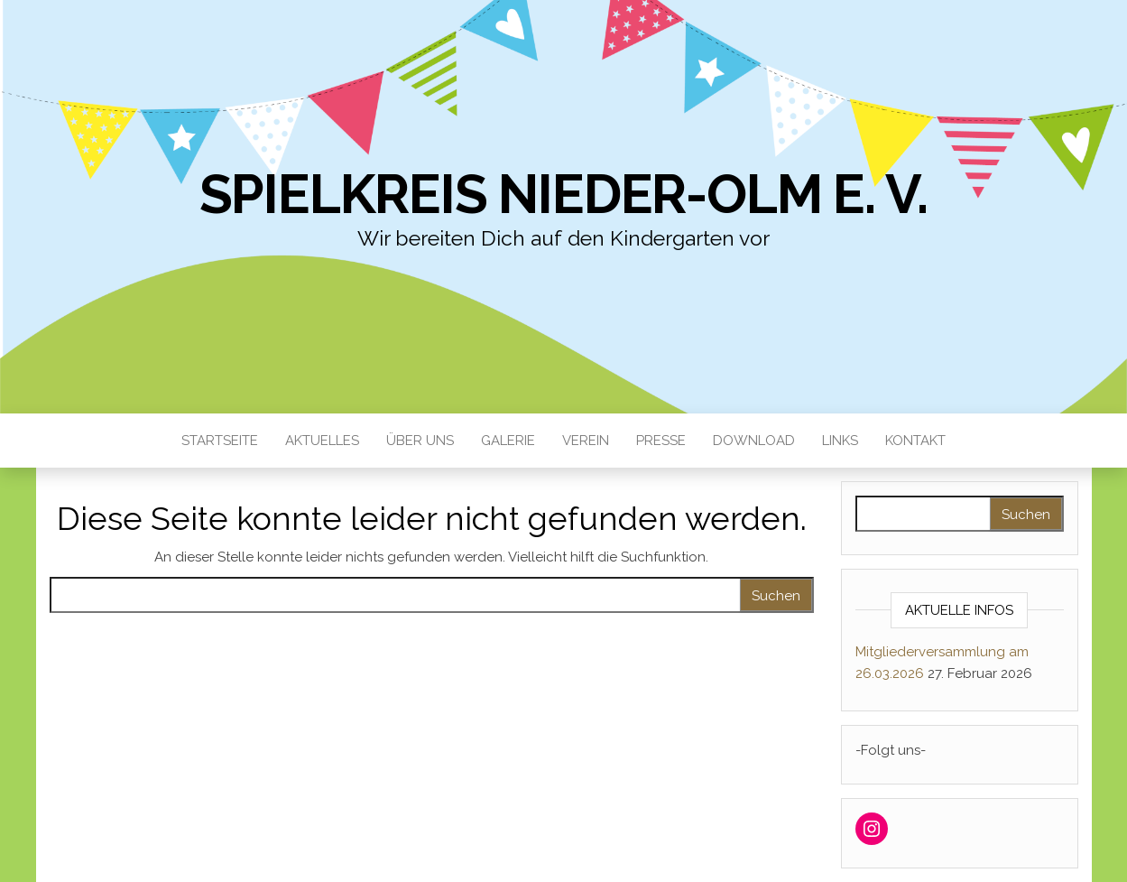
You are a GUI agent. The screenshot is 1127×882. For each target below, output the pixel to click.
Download (754, 440)
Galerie (508, 440)
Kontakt (915, 440)
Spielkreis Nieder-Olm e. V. (563, 194)
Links (840, 440)
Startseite (219, 440)
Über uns (420, 440)
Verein (585, 440)
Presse (661, 440)
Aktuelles (322, 440)
